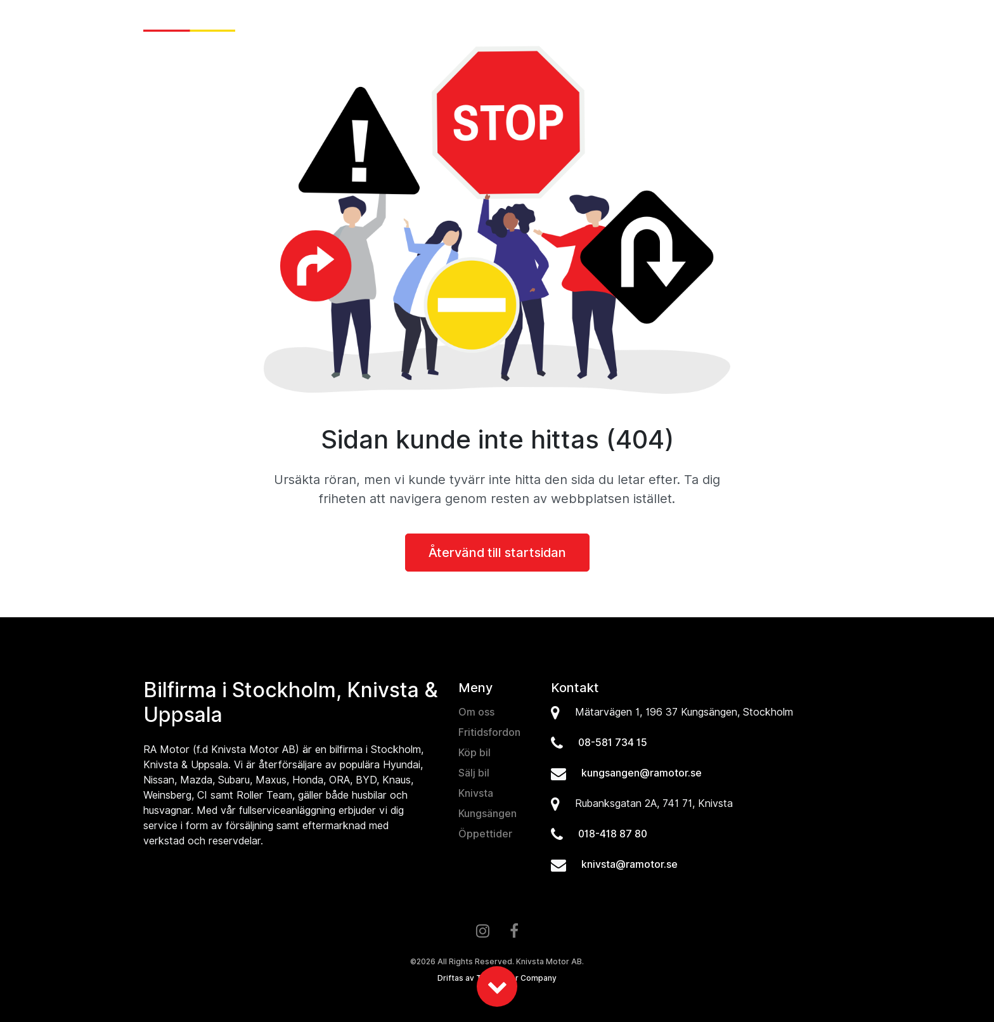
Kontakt (820, 22)
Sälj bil (563, 22)
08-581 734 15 (612, 743)
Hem (412, 22)
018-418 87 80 (612, 834)
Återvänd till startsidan (497, 552)
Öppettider (485, 834)
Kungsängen (487, 814)
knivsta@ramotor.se (629, 864)
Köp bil (513, 22)
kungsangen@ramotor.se (641, 773)
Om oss (765, 22)
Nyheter (457, 22)
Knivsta (475, 793)
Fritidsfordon (630, 22)
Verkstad (706, 22)
